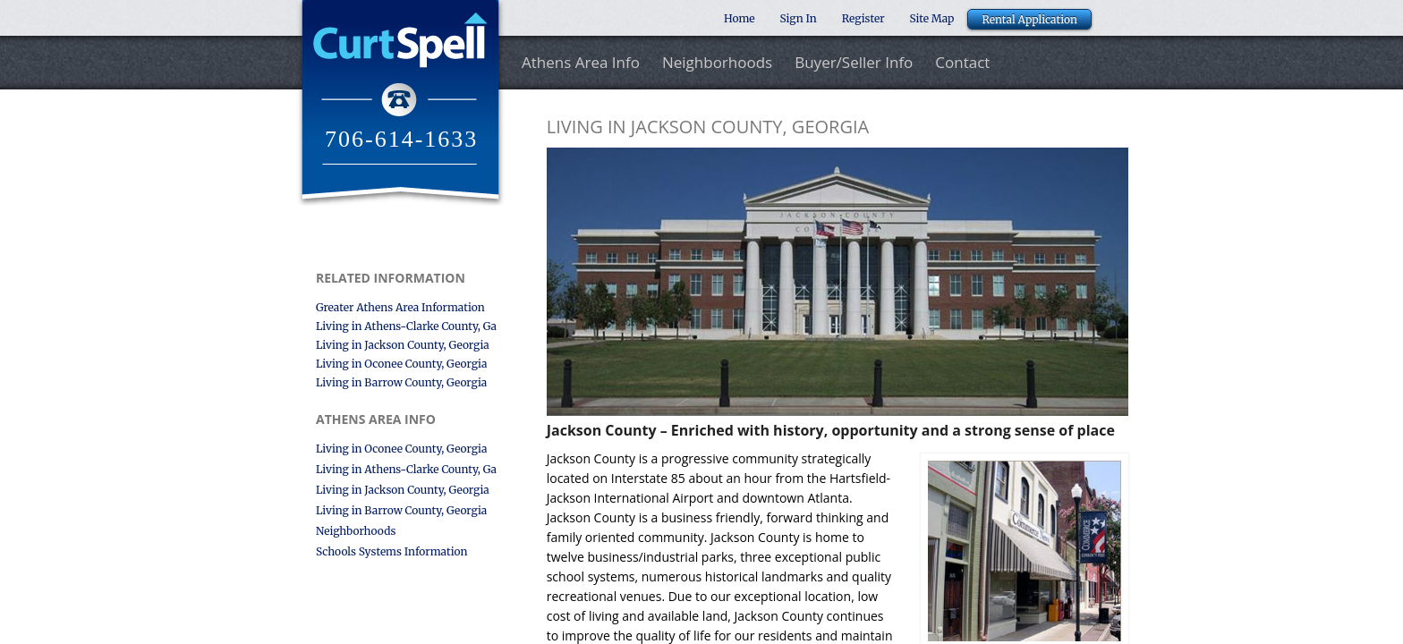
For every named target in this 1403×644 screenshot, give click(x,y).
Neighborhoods (717, 63)
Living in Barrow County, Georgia (401, 382)
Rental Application (1029, 19)
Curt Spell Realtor (400, 103)
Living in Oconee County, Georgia (401, 363)
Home (739, 18)
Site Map (932, 18)
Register (863, 18)
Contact (962, 63)
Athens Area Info (581, 63)
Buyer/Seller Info (854, 63)
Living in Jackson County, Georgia (402, 345)
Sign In (798, 18)
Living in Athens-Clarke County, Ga (406, 326)
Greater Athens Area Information (400, 307)
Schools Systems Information (391, 551)
